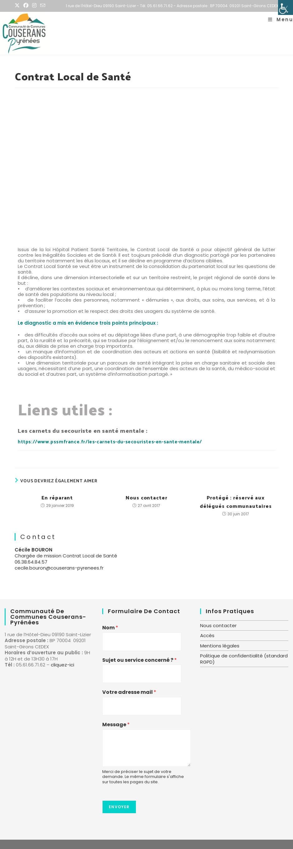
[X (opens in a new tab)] (18, 6)
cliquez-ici (62, 664)
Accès (207, 635)
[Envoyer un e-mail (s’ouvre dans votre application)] (42, 6)
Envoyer (119, 806)
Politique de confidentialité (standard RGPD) (244, 658)
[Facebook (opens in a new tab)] (26, 6)
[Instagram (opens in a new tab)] (34, 6)
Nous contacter (146, 497)
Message (116, 725)
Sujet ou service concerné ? (139, 660)
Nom (110, 628)
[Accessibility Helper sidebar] (285, 7)
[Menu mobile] (280, 19)
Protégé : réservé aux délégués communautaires (236, 501)
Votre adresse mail (129, 692)
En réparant (57, 497)
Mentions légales (219, 645)
